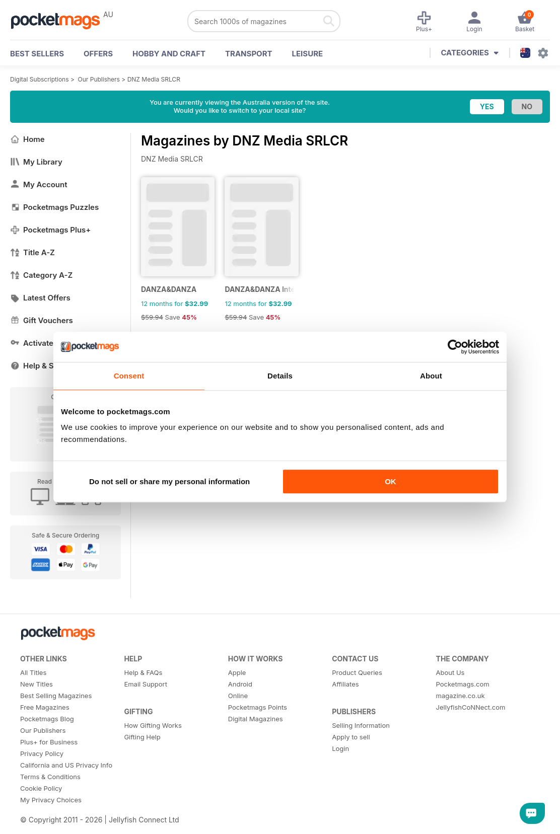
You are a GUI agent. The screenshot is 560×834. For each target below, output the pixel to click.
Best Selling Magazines (56, 696)
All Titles (33, 672)
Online (238, 696)
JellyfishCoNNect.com (471, 707)
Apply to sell (351, 737)
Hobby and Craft (168, 53)
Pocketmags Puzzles (54, 207)
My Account (38, 184)
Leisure (307, 53)
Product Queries (357, 672)
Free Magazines (44, 707)
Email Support (145, 684)
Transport (248, 53)
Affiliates (345, 684)
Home (27, 139)
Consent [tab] (129, 375)
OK (390, 481)
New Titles (36, 684)
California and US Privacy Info (66, 765)
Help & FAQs (143, 672)
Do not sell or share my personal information (169, 481)
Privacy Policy (41, 753)
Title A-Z (32, 252)
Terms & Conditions (50, 777)
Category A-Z (41, 275)
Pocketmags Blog (47, 719)
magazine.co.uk (460, 696)
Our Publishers (99, 79)
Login (340, 748)
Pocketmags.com (462, 684)
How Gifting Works (152, 725)
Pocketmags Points (257, 707)
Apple (237, 672)
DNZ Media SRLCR (153, 79)
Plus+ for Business (49, 742)
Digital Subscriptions (39, 79)
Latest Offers (40, 297)
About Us (450, 672)
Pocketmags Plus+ (50, 230)
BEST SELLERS (37, 53)
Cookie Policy (41, 788)
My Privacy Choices (51, 800)
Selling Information (361, 725)
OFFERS (98, 53)
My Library (36, 162)
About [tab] (431, 375)
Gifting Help (142, 737)
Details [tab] (280, 375)
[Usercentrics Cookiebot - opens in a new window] (455, 346)
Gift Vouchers (41, 320)
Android (240, 684)
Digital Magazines (255, 719)
